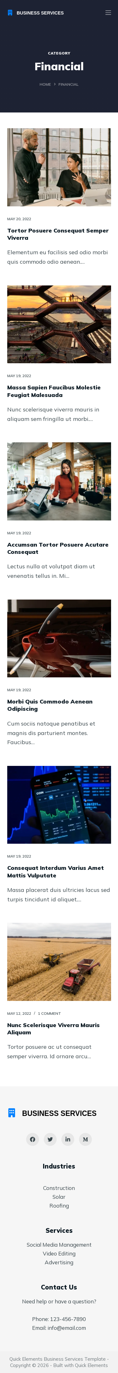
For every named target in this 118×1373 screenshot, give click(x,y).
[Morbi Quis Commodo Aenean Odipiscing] (59, 639)
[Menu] (108, 12)
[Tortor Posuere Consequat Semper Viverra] (59, 167)
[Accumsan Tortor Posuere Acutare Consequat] (59, 481)
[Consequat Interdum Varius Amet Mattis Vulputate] (59, 805)
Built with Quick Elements (80, 1365)
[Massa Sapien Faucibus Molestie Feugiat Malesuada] (59, 324)
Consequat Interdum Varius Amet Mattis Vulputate (55, 871)
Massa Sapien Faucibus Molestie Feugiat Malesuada (54, 391)
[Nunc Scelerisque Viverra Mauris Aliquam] (59, 962)
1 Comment (49, 1013)
